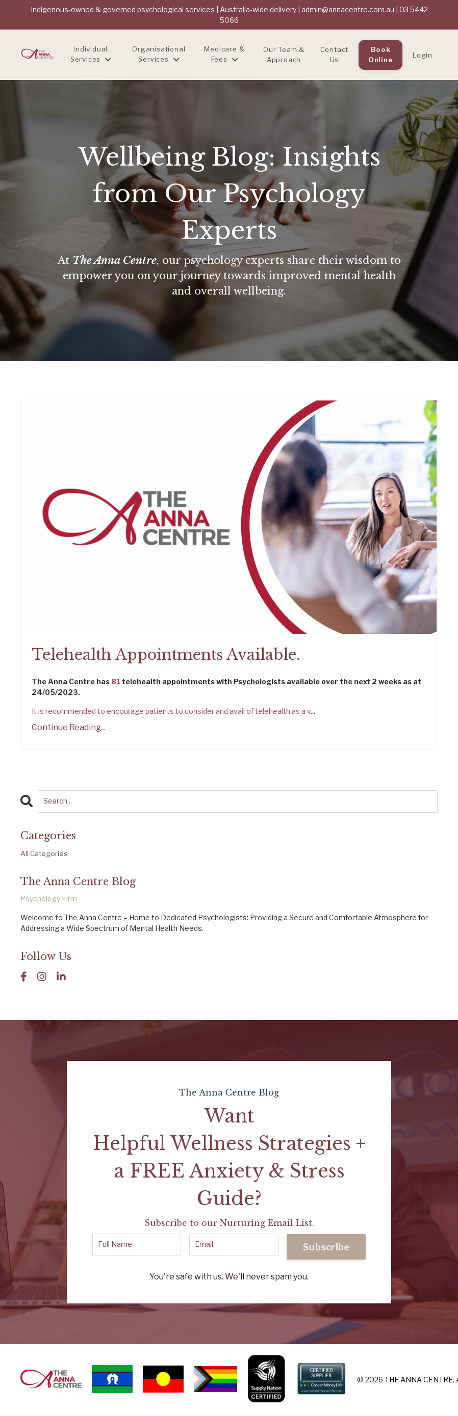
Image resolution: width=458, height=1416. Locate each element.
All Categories (44, 854)
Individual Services (90, 54)
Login (422, 55)
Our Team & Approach (283, 54)
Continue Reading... (69, 728)
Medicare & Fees (224, 54)
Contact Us (334, 54)
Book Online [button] (380, 54)
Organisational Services (158, 54)
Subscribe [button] (326, 1248)
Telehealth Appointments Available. (172, 655)
